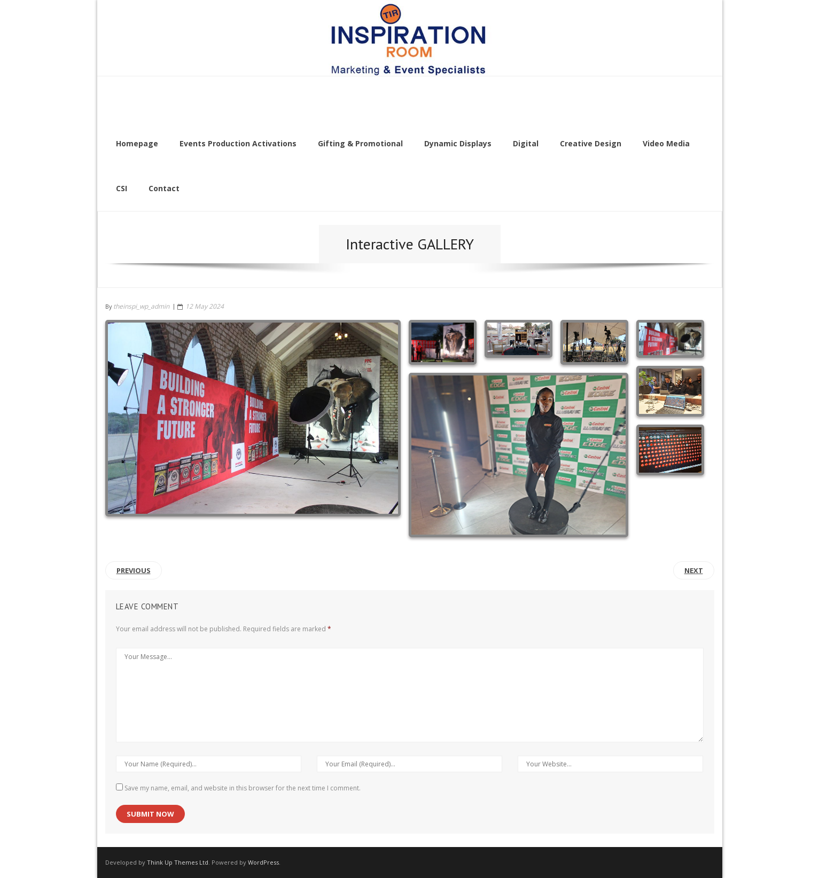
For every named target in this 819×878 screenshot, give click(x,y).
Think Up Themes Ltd (177, 862)
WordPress (263, 862)
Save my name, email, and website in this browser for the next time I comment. (242, 788)
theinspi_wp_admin (141, 306)
